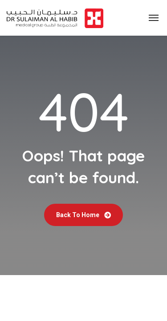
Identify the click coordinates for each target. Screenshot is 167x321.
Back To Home (83, 214)
